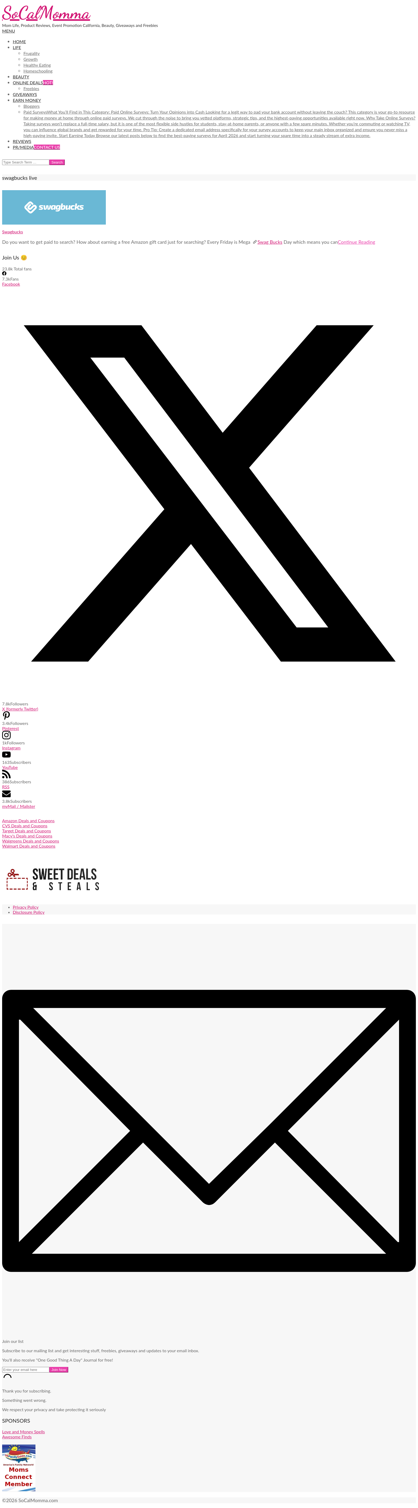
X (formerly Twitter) (20, 708)
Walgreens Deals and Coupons (30, 840)
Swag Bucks (267, 242)
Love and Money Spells (23, 1431)
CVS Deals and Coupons (24, 825)
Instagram (11, 747)
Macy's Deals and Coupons (27, 835)
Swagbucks (12, 231)
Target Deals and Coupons (26, 830)
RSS (5, 786)
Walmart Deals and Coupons (28, 845)
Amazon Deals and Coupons (28, 820)
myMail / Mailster (18, 806)
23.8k (7, 268)
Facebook (11, 283)
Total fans (22, 268)
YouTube (10, 767)
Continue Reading (356, 242)
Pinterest (10, 728)
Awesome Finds (17, 1436)
